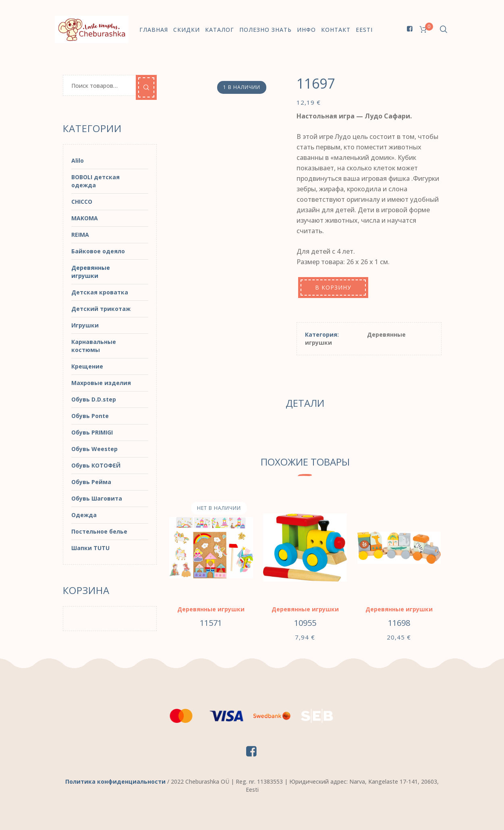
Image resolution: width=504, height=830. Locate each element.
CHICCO (81, 201)
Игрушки (85, 325)
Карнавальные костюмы (93, 346)
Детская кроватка (99, 292)
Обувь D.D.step (93, 399)
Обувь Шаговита (96, 498)
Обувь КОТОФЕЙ (95, 465)
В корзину (333, 287)
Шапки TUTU (90, 548)
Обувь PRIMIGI (92, 432)
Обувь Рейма (91, 482)
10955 (305, 622)
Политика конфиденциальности (115, 781)
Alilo (77, 160)
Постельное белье (99, 531)
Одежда (84, 515)
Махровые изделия (101, 383)
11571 (211, 622)
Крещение (87, 366)
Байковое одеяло (98, 251)
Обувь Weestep (94, 449)
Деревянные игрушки (211, 609)
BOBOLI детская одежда (95, 181)
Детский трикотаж (101, 309)
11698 (399, 622)
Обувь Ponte (90, 416)
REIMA (80, 234)
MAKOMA (84, 218)
